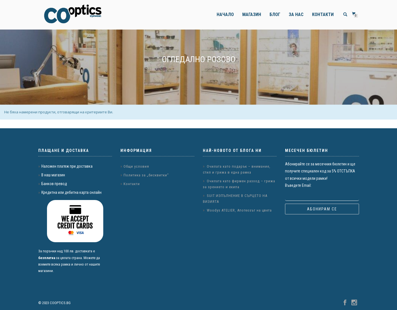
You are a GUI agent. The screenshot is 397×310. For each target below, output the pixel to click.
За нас (296, 14)
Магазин (251, 14)
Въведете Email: (298, 185)
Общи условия (136, 166)
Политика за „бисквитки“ (146, 175)
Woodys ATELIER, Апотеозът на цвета (239, 210)
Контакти (323, 14)
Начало (225, 14)
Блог (275, 14)
